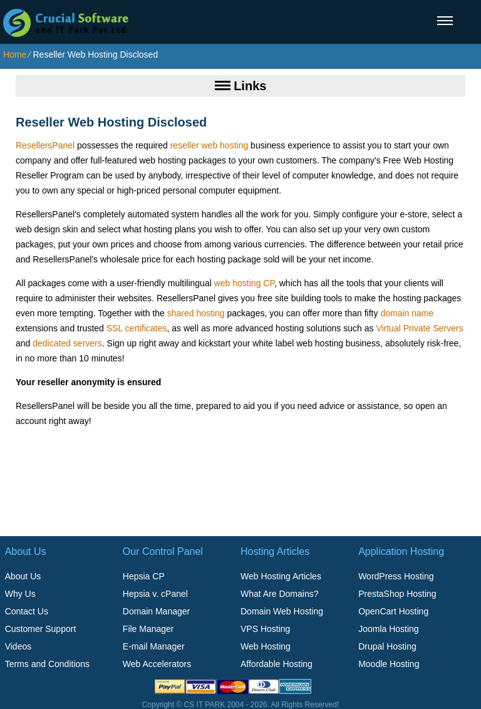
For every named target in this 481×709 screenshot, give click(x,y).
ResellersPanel (45, 145)
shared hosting (196, 313)
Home (14, 54)
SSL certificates (136, 328)
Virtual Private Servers (419, 328)
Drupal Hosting (387, 646)
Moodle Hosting (388, 664)
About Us (23, 576)
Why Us (20, 594)
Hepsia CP (144, 576)
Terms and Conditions (47, 664)
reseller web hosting (209, 145)
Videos (18, 646)
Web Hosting (265, 646)
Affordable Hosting (276, 664)
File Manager (148, 629)
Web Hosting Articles (280, 576)
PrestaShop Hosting (397, 594)
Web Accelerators (157, 664)
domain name (406, 313)
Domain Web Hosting (281, 611)
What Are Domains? (279, 594)
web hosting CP (244, 283)
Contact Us (26, 611)
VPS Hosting (265, 629)
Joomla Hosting (388, 629)
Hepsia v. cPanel (155, 594)
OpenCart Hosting (393, 611)
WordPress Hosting (395, 576)
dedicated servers (67, 343)
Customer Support (40, 629)
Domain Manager (156, 611)
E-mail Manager (154, 646)
